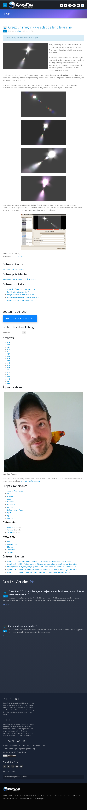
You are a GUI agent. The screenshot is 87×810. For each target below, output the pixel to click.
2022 (8, 352)
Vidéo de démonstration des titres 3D (21, 289)
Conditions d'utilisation (24, 799)
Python (9, 515)
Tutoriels (10, 532)
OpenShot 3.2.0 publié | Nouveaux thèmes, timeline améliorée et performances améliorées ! (41, 572)
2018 (8, 361)
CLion (9, 494)
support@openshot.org (27, 749)
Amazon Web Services (15, 491)
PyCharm (10, 507)
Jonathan (18, 31)
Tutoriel (10, 552)
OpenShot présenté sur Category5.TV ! (21, 300)
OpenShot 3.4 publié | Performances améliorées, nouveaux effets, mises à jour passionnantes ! (42, 564)
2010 (8, 379)
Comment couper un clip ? (22, 626)
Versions (10, 530)
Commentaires (12, 544)
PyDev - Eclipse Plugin (15, 510)
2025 (8, 345)
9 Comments (18, 256)
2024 (8, 347)
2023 (8, 349)
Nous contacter (14, 741)
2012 (8, 374)
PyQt (9, 513)
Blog (6, 14)
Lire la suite (7, 604)
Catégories (10, 522)
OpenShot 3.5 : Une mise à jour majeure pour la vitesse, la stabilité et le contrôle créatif (39, 561)
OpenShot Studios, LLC (46, 796)
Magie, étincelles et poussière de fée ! (21, 295)
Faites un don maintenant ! (20, 318)
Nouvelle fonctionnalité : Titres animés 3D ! (23, 297)
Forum (19, 752)
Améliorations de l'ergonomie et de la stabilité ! (20, 279)
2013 (8, 372)
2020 (8, 356)
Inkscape (10, 502)
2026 (8, 342)
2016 (8, 365)
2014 (8, 370)
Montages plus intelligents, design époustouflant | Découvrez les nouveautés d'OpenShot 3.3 (41, 567)
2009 (8, 381)
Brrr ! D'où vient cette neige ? (13, 269)
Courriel (13, 752)
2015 (8, 367)
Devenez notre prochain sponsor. (15, 777)
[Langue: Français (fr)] (82, 5)
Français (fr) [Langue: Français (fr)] (39, 799)
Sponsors (9, 771)
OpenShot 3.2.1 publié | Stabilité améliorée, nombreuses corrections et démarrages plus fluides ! (42, 569)
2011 (8, 377)
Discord (24, 752)
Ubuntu (10, 518)
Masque (10, 547)
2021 (8, 354)
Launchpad (11, 504)
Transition (11, 550)
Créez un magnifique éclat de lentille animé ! (40, 27)
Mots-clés (9, 536)
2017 (8, 363)
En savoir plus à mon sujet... (31, 481)
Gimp (9, 499)
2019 (8, 358)
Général (10, 527)
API (8, 541)
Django (10, 496)
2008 (8, 383)
